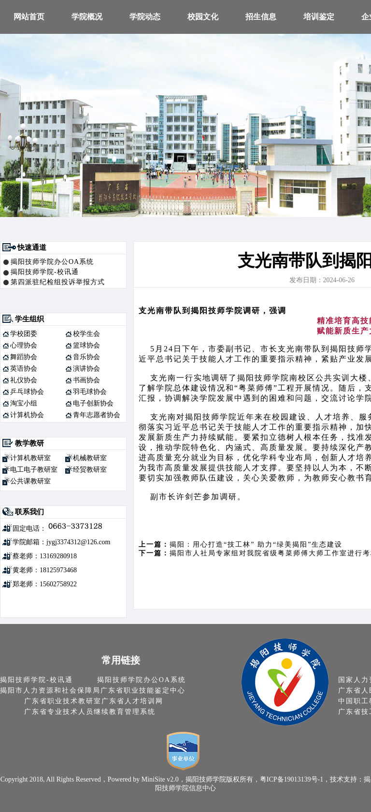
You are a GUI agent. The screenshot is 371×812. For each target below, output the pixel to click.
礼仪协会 (23, 380)
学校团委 (23, 333)
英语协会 (23, 368)
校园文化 (202, 17)
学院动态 (144, 17)
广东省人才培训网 (132, 701)
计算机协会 (27, 415)
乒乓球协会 (27, 391)
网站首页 (29, 17)
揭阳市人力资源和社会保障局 (50, 690)
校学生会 (86, 333)
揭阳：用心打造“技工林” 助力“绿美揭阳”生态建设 (256, 544)
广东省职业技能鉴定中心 (143, 690)
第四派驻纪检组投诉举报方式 (58, 282)
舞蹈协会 (23, 357)
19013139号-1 (304, 779)
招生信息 (260, 17)
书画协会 (86, 380)
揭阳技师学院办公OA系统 (52, 261)
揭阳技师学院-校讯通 (45, 272)
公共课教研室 (30, 481)
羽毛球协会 (90, 391)
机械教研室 (90, 458)
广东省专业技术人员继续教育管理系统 (90, 711)
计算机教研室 (30, 458)
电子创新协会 (93, 403)
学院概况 (86, 17)
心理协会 (23, 345)
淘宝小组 (23, 403)
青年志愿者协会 (96, 415)
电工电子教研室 (33, 469)
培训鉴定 (318, 17)
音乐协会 (86, 357)
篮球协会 (86, 345)
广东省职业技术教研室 (62, 701)
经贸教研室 (90, 469)
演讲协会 (86, 368)
